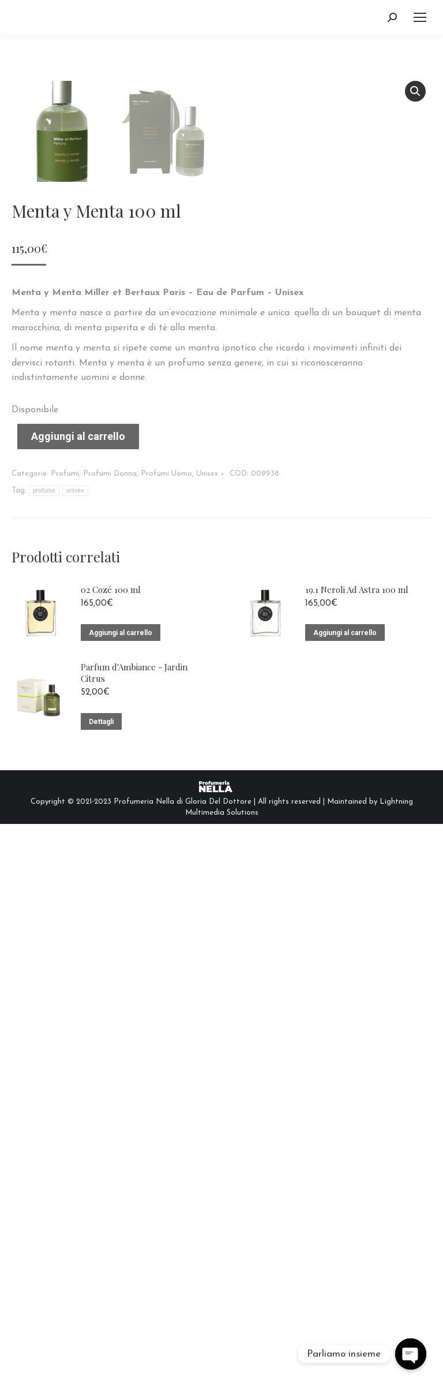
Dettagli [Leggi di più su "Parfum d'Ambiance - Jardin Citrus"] (101, 1282)
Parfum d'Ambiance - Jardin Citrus (134, 1233)
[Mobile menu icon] (419, 17)
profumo (44, 1050)
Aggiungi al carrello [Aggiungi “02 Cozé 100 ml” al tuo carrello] (120, 1193)
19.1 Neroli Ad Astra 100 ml (356, 1149)
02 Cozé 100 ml (111, 1149)
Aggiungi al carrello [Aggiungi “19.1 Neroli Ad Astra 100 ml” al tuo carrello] (345, 1193)
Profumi (65, 1034)
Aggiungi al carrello (78, 996)
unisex (75, 1050)
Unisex (207, 1034)
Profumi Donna (110, 1034)
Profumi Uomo (166, 1034)
